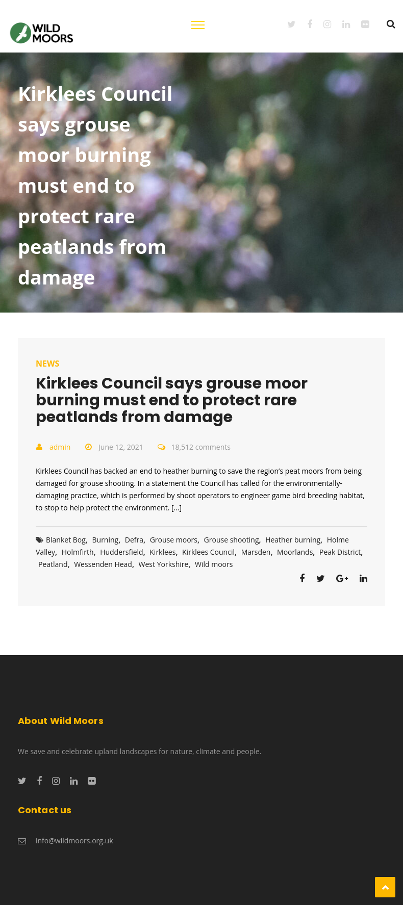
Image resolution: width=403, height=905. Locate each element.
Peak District (340, 552)
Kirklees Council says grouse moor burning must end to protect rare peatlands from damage (172, 400)
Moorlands (295, 552)
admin (59, 447)
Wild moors (214, 564)
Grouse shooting (231, 540)
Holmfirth (78, 552)
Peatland (53, 564)
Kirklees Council (208, 552)
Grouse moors (173, 540)
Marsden (256, 552)
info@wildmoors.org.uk (74, 840)
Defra (134, 540)
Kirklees (162, 552)
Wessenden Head (103, 564)
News (47, 363)
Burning (105, 540)
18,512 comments (200, 447)
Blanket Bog (66, 540)
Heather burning (292, 540)
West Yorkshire (164, 564)
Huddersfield (121, 552)
